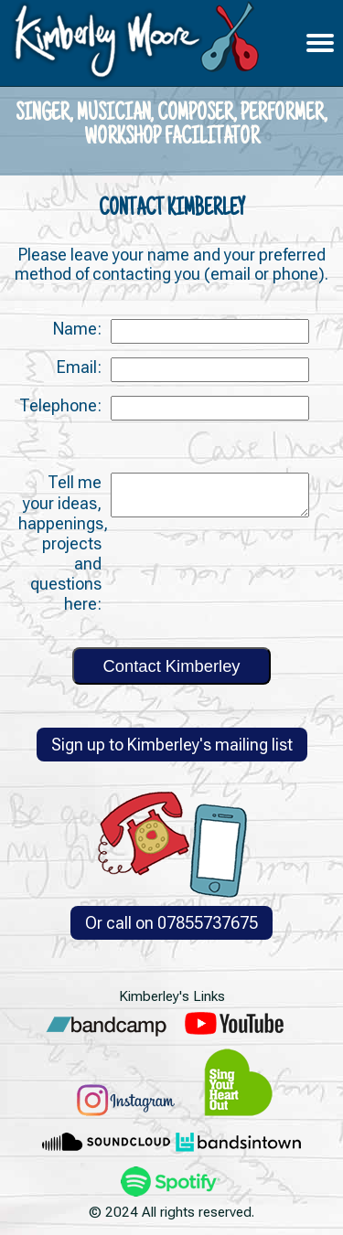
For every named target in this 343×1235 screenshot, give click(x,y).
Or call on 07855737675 (171, 922)
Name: (77, 328)
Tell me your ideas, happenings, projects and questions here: (63, 542)
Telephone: (60, 405)
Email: (79, 367)
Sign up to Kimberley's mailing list (172, 744)
